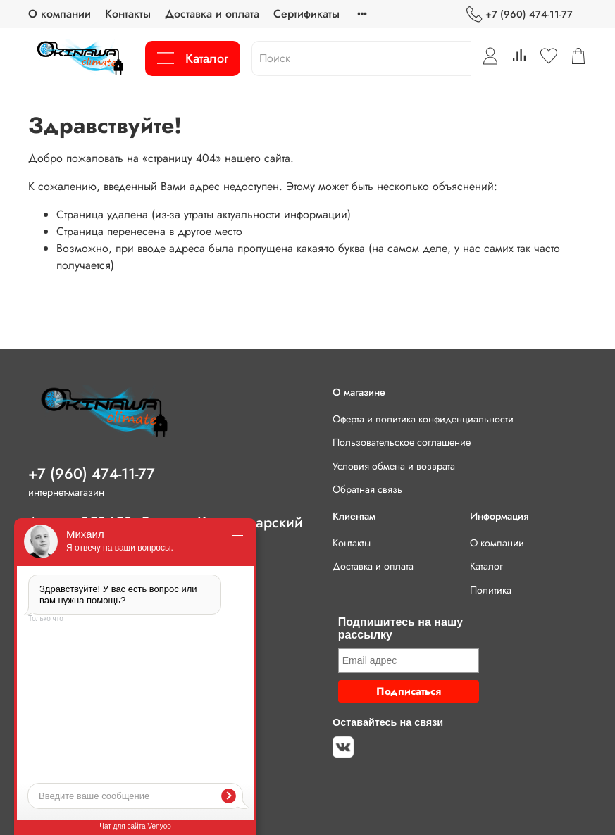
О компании (59, 14)
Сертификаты (306, 14)
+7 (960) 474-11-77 (519, 14)
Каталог (192, 58)
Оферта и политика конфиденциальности (423, 419)
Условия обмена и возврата (394, 466)
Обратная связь (367, 489)
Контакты (128, 14)
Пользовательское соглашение (402, 442)
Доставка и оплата (212, 14)
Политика (490, 590)
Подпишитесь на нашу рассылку (400, 628)
